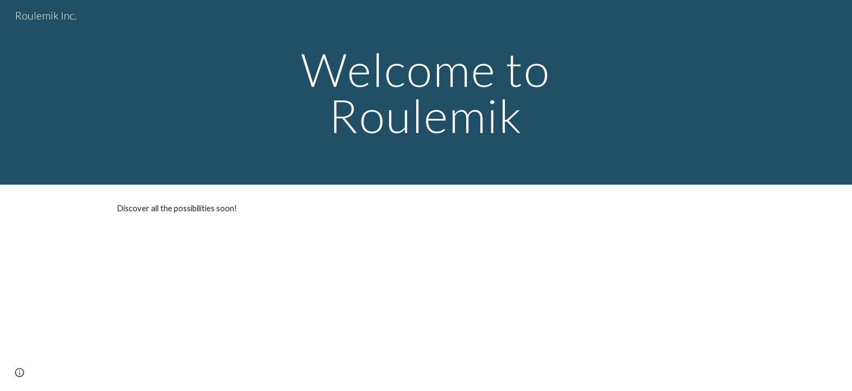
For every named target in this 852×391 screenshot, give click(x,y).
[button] (19, 372)
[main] (426, 92)
